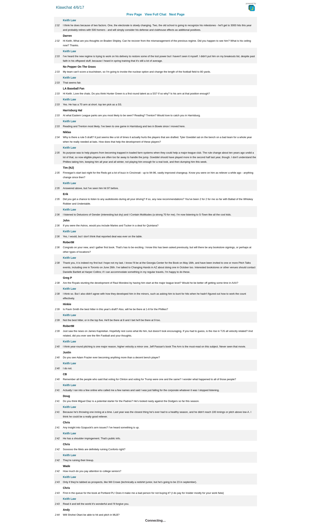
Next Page (176, 14)
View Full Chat (155, 14)
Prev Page (134, 14)
